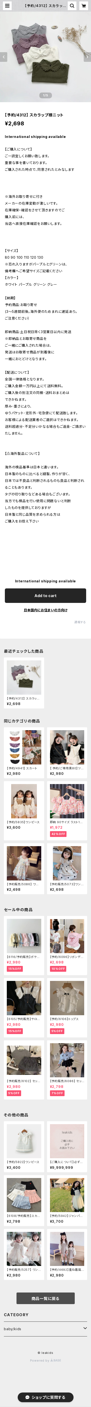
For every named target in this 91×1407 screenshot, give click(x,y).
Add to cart (45, 595)
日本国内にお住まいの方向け (45, 610)
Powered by (45, 1360)
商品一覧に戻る (46, 1298)
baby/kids (12, 1329)
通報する (80, 622)
